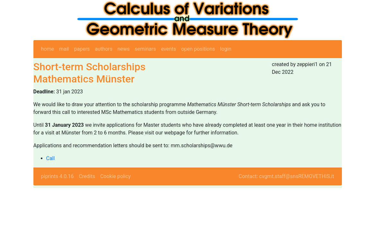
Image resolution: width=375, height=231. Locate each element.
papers (82, 49)
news (124, 49)
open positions (198, 49)
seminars (145, 49)
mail (64, 49)
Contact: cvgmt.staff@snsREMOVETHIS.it (286, 176)
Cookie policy (115, 176)
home (47, 49)
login (225, 49)
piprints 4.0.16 (57, 176)
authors (103, 49)
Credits (87, 176)
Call (50, 158)
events (168, 49)
